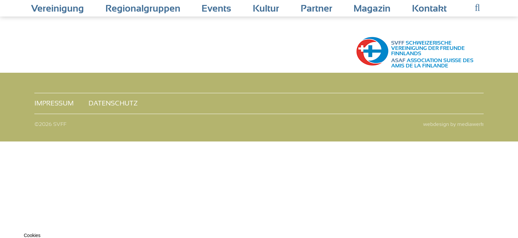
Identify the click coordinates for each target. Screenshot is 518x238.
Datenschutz (113, 103)
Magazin (371, 8)
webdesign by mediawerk (453, 124)
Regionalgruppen (142, 8)
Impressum (54, 103)
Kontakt (429, 8)
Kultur (266, 8)
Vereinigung (57, 8)
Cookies (32, 235)
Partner (316, 8)
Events (216, 8)
